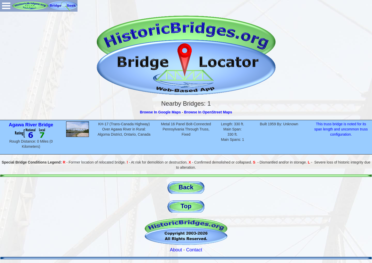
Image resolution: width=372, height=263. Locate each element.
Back (186, 187)
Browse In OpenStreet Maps (208, 112)
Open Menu (6, 6)
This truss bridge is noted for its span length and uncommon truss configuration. (341, 129)
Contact (194, 249)
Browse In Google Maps (160, 112)
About (176, 249)
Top (186, 206)
